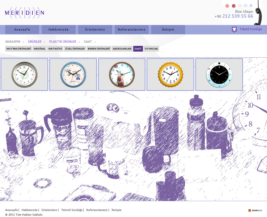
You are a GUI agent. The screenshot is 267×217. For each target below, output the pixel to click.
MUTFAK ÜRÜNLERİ (19, 48)
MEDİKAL (39, 48)
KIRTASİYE (55, 48)
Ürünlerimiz (95, 29)
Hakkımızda (58, 29)
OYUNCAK (151, 48)
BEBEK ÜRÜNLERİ (99, 48)
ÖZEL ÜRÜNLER (75, 48)
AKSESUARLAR (122, 48)
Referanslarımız (131, 29)
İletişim (168, 29)
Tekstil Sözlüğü (250, 29)
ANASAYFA (12, 41)
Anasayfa (22, 29)
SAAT (88, 41)
